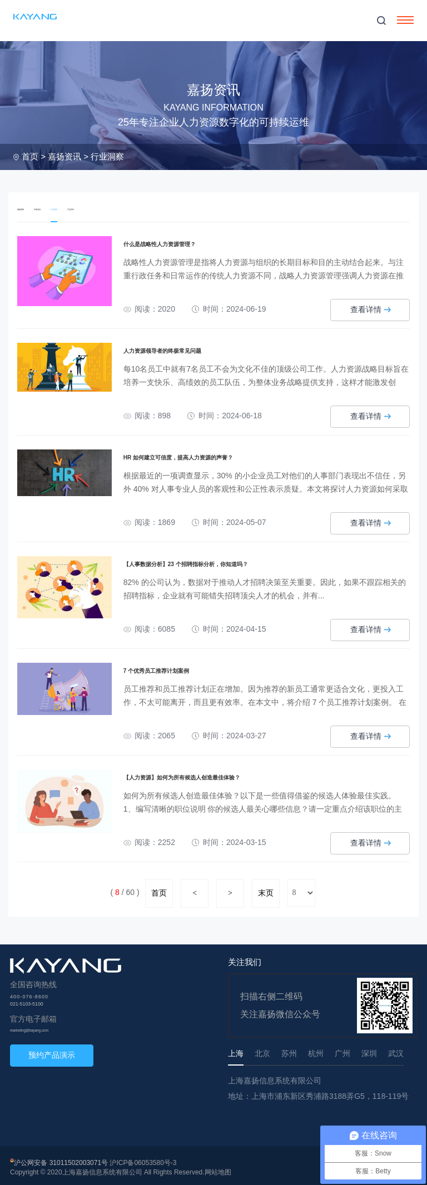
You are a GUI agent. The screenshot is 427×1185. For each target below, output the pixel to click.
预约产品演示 (51, 1050)
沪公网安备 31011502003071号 (61, 1158)
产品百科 (125, 207)
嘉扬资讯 (64, 156)
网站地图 (218, 1168)
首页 (30, 156)
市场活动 (60, 207)
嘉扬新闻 (28, 207)
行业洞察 (107, 156)
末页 (266, 888)
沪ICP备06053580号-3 (143, 1158)
